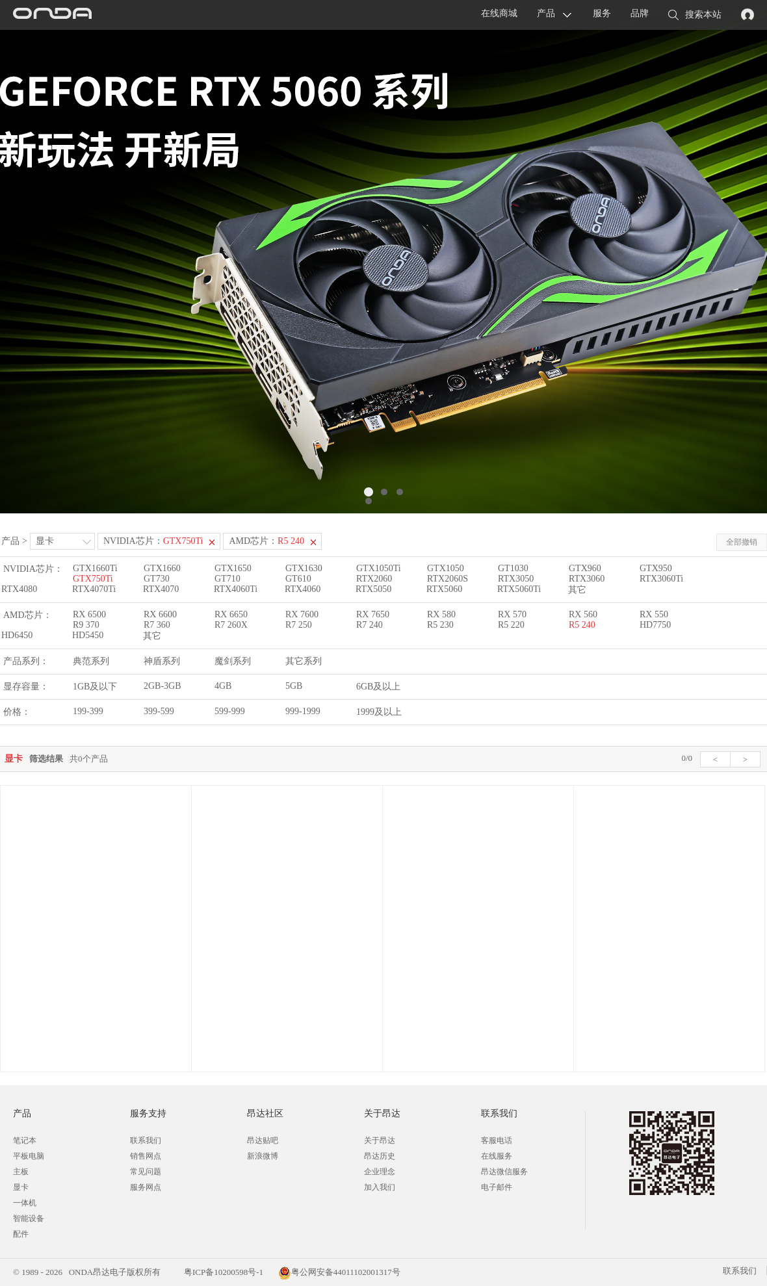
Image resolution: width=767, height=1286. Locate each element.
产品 (546, 13)
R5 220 (511, 625)
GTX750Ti (93, 579)
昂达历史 (379, 1156)
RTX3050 (516, 579)
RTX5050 (373, 589)
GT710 (227, 579)
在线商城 (499, 13)
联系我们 (145, 1140)
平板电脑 (28, 1156)
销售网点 (145, 1156)
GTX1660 (162, 568)
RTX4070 (161, 589)
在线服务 (496, 1156)
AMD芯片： (266, 541)
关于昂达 (379, 1140)
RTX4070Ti (94, 589)
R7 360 (157, 625)
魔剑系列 (232, 661)
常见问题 (145, 1171)
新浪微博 (262, 1156)
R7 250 (298, 625)
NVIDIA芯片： (153, 541)
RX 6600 (160, 614)
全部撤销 (741, 542)
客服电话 (496, 1140)
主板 (21, 1171)
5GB (293, 686)
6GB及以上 (378, 686)
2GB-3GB (162, 686)
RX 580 (441, 614)
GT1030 (513, 568)
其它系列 (303, 661)
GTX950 (656, 568)
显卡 (45, 541)
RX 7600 (301, 614)
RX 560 (583, 614)
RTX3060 (586, 579)
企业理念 (379, 1171)
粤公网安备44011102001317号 (339, 1272)
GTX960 (585, 568)
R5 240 (582, 625)
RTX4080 (19, 589)
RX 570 (512, 614)
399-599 (159, 711)
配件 (21, 1234)
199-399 (88, 711)
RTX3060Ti (661, 579)
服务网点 (145, 1187)
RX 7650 (372, 614)
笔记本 (24, 1140)
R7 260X (231, 625)
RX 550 (654, 614)
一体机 (24, 1202)
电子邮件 (496, 1187)
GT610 (298, 579)
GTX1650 (233, 568)
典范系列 (91, 661)
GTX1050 (445, 568)
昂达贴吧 (262, 1140)
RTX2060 (374, 579)
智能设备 (28, 1218)
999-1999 (302, 711)
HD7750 (655, 625)
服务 (602, 13)
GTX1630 (303, 568)
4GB (222, 686)
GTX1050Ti (378, 568)
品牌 (639, 13)
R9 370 (86, 625)
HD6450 (16, 635)
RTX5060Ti (519, 589)
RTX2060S (447, 579)
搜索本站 (695, 15)
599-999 (229, 711)
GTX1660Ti (95, 568)
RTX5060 (444, 589)
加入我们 (379, 1187)
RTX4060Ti (235, 589)
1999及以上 (379, 712)
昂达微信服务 (504, 1171)
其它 (577, 590)
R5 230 (440, 625)
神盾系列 (162, 661)
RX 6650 (231, 614)
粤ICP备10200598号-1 (222, 1272)
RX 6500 (89, 614)
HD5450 (87, 635)
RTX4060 (302, 589)
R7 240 (369, 625)
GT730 (157, 579)
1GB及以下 (95, 686)
